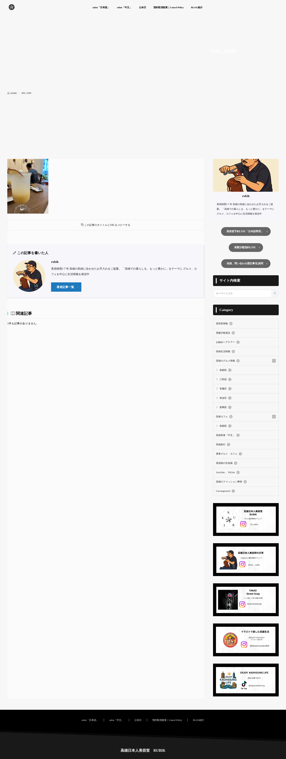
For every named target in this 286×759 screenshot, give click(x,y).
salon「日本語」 (101, 7)
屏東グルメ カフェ (229, 453)
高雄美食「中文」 (228, 435)
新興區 (225, 407)
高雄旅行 (223, 444)
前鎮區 (225, 370)
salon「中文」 (124, 7)
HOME (13, 93)
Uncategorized (225, 490)
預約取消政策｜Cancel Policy (168, 7)
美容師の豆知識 (226, 463)
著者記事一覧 (66, 289)
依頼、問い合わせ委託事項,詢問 (244, 264)
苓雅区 (225, 389)
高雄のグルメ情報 (228, 361)
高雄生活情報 (225, 352)
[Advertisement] (143, 131)
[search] (275, 294)
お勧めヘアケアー (228, 343)
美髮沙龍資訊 (225, 334)
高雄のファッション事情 (231, 481)
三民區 (225, 380)
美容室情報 (224, 324)
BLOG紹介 (197, 7)
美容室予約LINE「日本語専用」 (245, 231)
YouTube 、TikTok (227, 472)
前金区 (225, 398)
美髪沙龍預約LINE (245, 248)
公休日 (142, 7)
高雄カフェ (224, 416)
